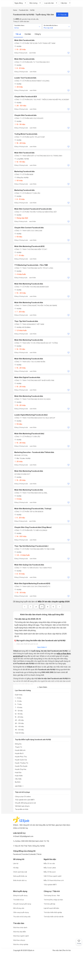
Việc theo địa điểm (19, 931)
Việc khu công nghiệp (20, 944)
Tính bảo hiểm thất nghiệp (53, 912)
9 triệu (18, 499)
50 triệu (18, 180)
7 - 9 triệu (19, 255)
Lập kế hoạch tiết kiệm (51, 908)
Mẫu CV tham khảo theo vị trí (54, 880)
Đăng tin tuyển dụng (20, 895)
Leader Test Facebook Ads (25, 78)
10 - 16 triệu (19, 124)
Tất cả (18, 34)
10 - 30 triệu (20, 293)
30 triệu (18, 87)
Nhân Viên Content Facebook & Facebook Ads (33, 209)
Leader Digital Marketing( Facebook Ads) (31, 415)
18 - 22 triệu (20, 143)
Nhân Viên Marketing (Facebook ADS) (29, 246)
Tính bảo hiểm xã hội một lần (54, 916)
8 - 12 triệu (19, 68)
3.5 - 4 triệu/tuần (22, 555)
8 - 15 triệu (19, 199)
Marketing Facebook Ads (24, 171)
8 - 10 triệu (19, 574)
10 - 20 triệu (20, 49)
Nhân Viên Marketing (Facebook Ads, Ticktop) (32, 508)
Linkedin (32, 854)
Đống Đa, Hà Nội (21, 177)
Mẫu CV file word (49, 872)
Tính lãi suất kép (49, 904)
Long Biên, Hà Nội (21, 159)
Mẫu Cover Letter (50, 867)
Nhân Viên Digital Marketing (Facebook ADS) (32, 583)
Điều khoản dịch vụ (20, 880)
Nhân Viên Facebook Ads (24, 59)
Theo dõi (62, 14)
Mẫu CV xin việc (49, 863)
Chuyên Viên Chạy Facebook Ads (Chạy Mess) (33, 527)
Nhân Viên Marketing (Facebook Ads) (29, 433)
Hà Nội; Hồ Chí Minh (22, 327)
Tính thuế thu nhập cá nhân (53, 899)
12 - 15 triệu (19, 161)
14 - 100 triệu (20, 536)
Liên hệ (15, 863)
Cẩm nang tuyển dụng (21, 912)
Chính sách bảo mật (20, 872)
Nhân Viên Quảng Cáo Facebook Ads (29, 565)
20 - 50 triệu (20, 105)
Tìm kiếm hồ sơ (18, 899)
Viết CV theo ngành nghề (52, 876)
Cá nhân (28, 34)
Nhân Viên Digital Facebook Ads (27, 377)
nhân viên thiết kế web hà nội (27, 644)
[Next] (59, 606)
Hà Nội (17, 46)
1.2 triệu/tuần (20, 330)
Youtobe (25, 854)
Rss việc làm (57, 950)
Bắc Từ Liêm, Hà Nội (22, 458)
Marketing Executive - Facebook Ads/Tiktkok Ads (34, 452)
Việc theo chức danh (20, 927)
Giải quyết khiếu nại (20, 876)
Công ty (38, 34)
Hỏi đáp (15, 867)
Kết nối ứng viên (18, 908)
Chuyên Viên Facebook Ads (25, 115)
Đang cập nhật (21, 218)
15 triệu (18, 236)
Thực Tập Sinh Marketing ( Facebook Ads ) (31, 546)
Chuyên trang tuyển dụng (22, 904)
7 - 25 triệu (19, 311)
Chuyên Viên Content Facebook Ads (29, 227)
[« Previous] (24, 606)
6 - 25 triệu (19, 517)
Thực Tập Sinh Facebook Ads (26, 321)
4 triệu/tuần (20, 274)
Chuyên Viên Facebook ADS (25, 96)
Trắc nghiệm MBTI (50, 884)
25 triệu (18, 461)
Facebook (17, 854)
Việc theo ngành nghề (21, 936)
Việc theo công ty (19, 940)
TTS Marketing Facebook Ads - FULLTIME (31, 265)
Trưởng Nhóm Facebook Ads (25, 134)
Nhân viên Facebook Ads (24, 40)
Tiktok (39, 854)
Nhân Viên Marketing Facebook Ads (28, 284)
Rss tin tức (67, 950)
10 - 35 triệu (20, 592)
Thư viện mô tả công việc (21, 916)
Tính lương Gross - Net (52, 895)
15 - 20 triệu (20, 368)
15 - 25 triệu (19, 442)
